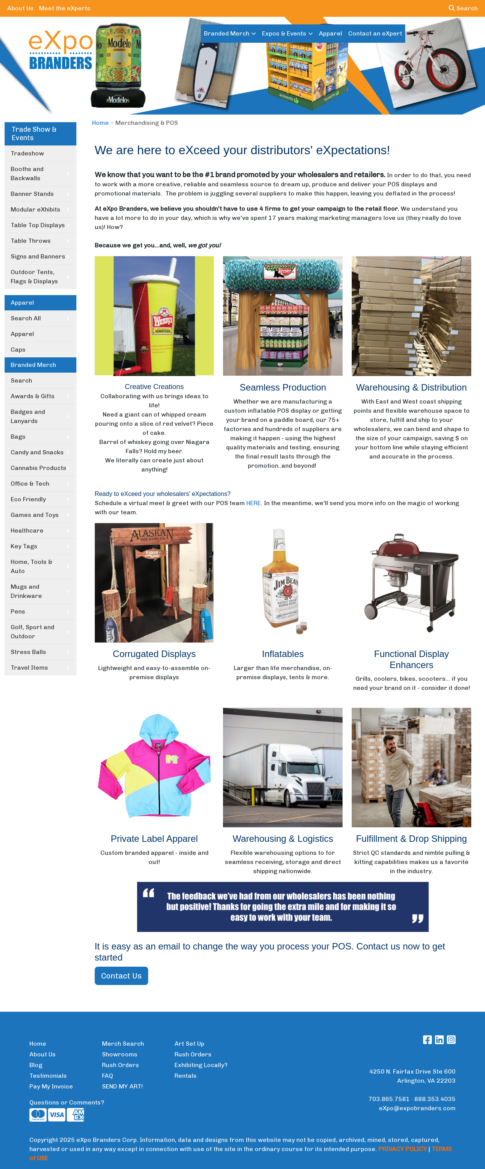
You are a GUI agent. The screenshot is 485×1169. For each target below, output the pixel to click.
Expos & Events (284, 33)
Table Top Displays (38, 225)
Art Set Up (189, 1043)
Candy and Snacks (37, 452)
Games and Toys (35, 514)
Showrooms (119, 1054)
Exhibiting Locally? (201, 1065)
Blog (35, 1065)
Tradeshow (27, 153)
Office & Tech (30, 483)
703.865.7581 (389, 1099)
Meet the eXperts (65, 8)
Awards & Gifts (33, 396)
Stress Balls (28, 652)
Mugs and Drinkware (26, 591)
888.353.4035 (435, 1099)
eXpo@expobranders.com (417, 1108)
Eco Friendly (28, 499)
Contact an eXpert (375, 33)
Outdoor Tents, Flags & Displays (34, 276)
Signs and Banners (38, 256)
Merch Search (123, 1043)
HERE (253, 503)
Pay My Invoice (51, 1086)
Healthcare (27, 530)
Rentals (186, 1075)
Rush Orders (120, 1065)
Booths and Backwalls (27, 173)
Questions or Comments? (66, 1102)
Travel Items (29, 667)
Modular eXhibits (35, 209)
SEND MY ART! (122, 1086)
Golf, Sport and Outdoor (32, 631)
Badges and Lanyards (28, 416)
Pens (18, 611)
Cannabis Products (38, 467)
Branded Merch (226, 33)
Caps (18, 349)
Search (463, 8)
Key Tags (24, 546)
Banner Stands (32, 193)
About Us (20, 8)
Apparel (330, 33)
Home (100, 122)
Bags (18, 436)
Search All (26, 318)
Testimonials (48, 1075)
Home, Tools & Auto (31, 566)
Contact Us (121, 975)
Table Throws (31, 240)
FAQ (107, 1075)
